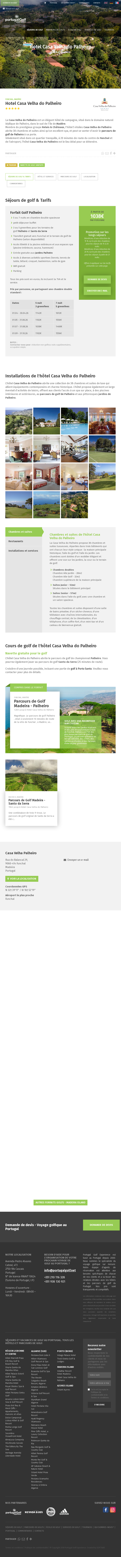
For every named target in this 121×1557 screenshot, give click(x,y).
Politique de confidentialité (36, 1548)
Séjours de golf (35, 30)
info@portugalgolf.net (60, 1270)
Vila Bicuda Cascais (14, 1443)
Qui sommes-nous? (68, 3)
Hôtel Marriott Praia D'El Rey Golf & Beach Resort (14, 1361)
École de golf (74, 30)
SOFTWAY (101, 1548)
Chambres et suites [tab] (20, 531)
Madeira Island (65, 1367)
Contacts (96, 3)
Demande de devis (97, 279)
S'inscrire (99, 1405)
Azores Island (65, 1385)
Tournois (109, 30)
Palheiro (22, 231)
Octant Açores (63, 1389)
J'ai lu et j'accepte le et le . (98, 1393)
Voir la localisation (21, 878)
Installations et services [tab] (23, 550)
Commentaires (84, 3)
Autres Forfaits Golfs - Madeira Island (60, 1202)
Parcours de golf (68, 177)
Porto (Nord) (65, 1351)
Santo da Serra (39, 231)
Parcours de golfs (55, 30)
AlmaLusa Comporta (14, 1439)
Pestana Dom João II (40, 1355)
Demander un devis (10, 3)
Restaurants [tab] (16, 541)
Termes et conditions (100, 1398)
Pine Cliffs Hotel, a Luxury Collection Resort (39, 1434)
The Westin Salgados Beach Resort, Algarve (38, 1380)
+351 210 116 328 (54, 1277)
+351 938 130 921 (54, 1281)
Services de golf (93, 30)
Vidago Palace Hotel (66, 1355)
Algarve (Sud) (38, 1351)
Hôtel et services (45, 177)
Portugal (53, 3)
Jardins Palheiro (44, 252)
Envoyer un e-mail (97, 290)
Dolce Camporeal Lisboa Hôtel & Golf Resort (14, 1420)
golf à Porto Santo (81, 668)
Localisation (89, 177)
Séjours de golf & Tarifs (19, 177)
